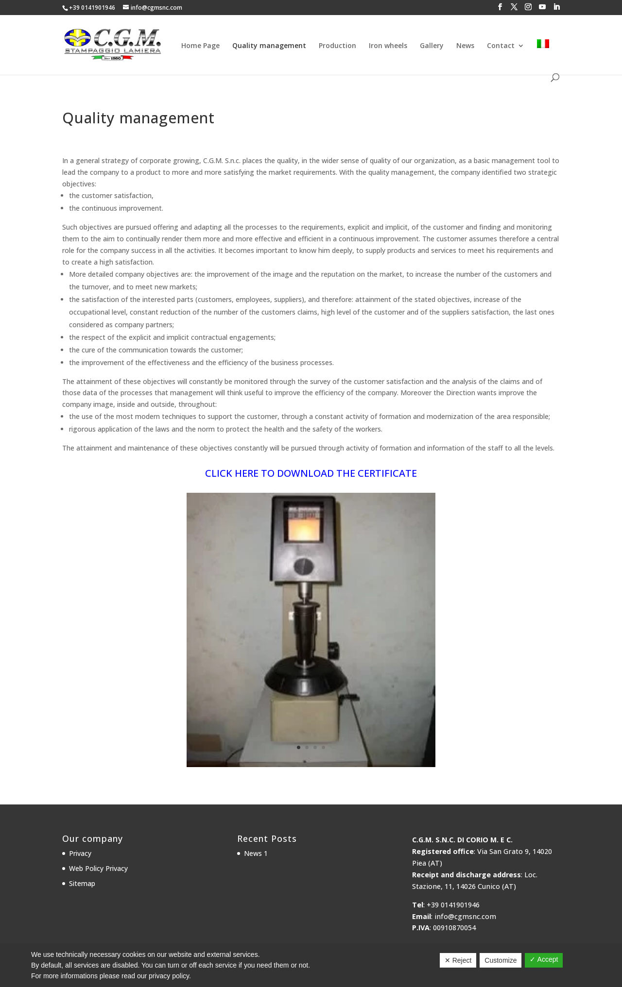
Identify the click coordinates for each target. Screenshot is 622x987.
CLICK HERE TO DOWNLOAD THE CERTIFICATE (311, 473)
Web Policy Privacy (98, 868)
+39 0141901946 (92, 7)
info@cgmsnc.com (465, 916)
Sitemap (82, 883)
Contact (501, 46)
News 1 (256, 853)
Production (337, 46)
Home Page (200, 46)
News (465, 46)
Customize (500, 960)
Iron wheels (388, 46)
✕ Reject (458, 960)
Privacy (80, 853)
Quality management (269, 46)
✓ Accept (544, 959)
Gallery (432, 46)
